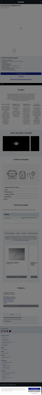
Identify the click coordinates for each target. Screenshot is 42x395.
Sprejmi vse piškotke (34, 388)
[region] (20, 391)
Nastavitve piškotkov (34, 393)
